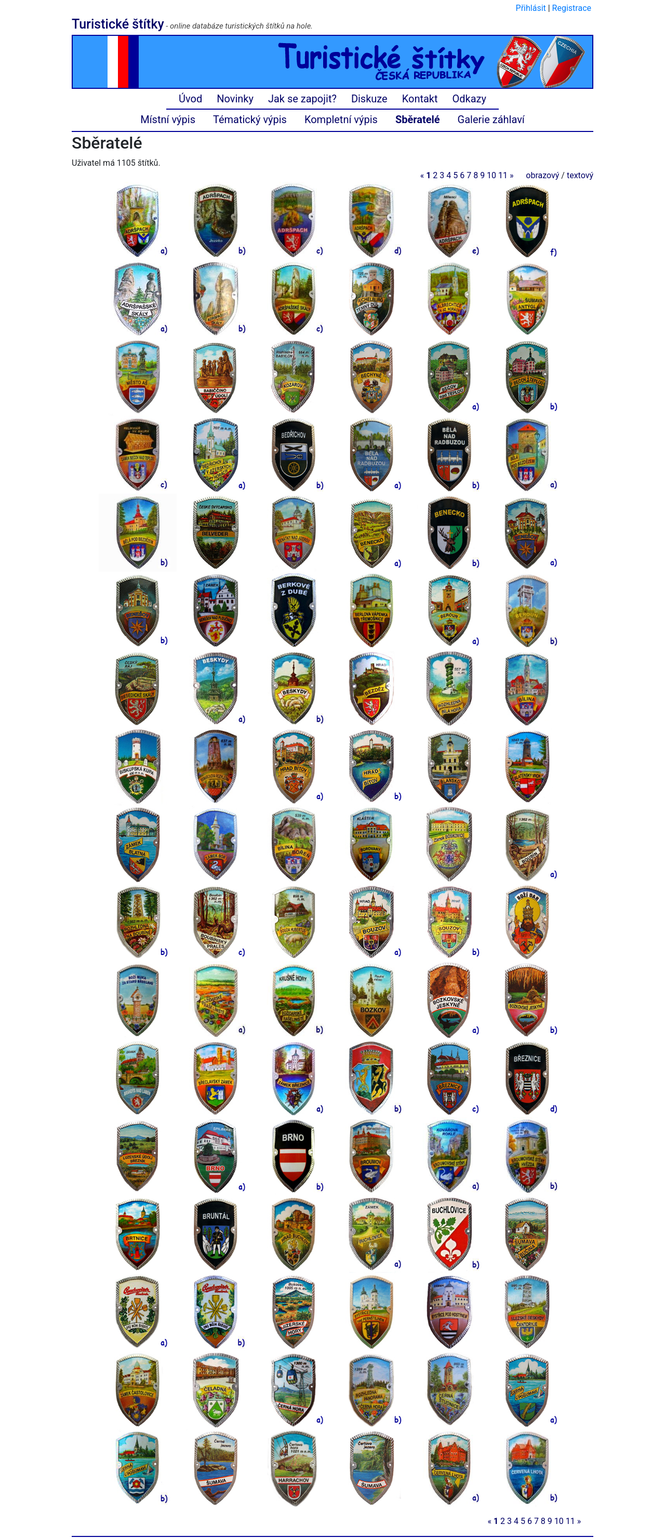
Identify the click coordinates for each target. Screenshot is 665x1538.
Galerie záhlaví (491, 119)
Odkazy (469, 98)
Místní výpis (167, 119)
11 (503, 175)
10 (491, 175)
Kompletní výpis (341, 119)
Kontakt (420, 98)
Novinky (235, 98)
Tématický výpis (250, 119)
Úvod (190, 98)
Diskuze (369, 98)
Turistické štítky (118, 24)
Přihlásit (531, 8)
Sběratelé (417, 119)
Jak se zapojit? (302, 98)
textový (580, 175)
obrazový (542, 175)
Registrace (571, 8)
